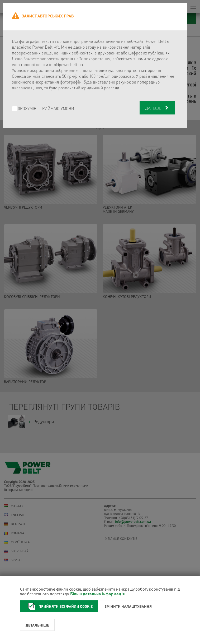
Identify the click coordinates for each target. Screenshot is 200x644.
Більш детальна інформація (97, 593)
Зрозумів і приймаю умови (46, 109)
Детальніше (37, 625)
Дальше (157, 107)
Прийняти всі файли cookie (59, 606)
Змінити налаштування (128, 606)
